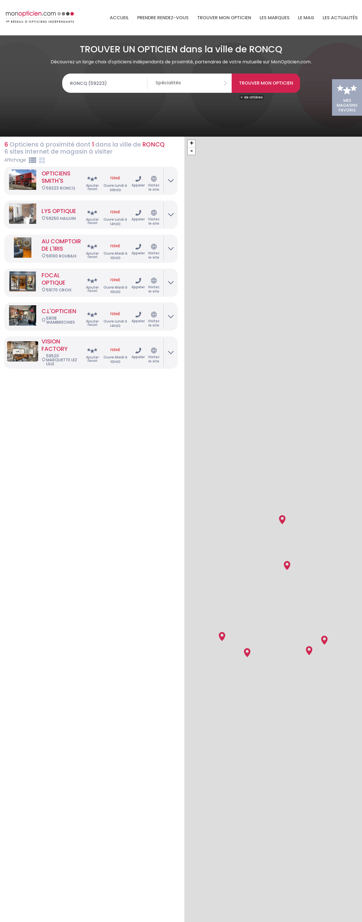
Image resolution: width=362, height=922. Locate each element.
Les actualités (340, 17)
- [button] (191, 123)
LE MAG (306, 17)
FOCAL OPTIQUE (53, 251)
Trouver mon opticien (224, 17)
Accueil (119, 17)
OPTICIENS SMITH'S (56, 149)
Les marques (275, 17)
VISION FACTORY (55, 317)
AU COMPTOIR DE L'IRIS (61, 217)
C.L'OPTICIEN (59, 283)
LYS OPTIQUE (59, 183)
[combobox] (194, 83)
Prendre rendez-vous (163, 17)
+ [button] (191, 116)
